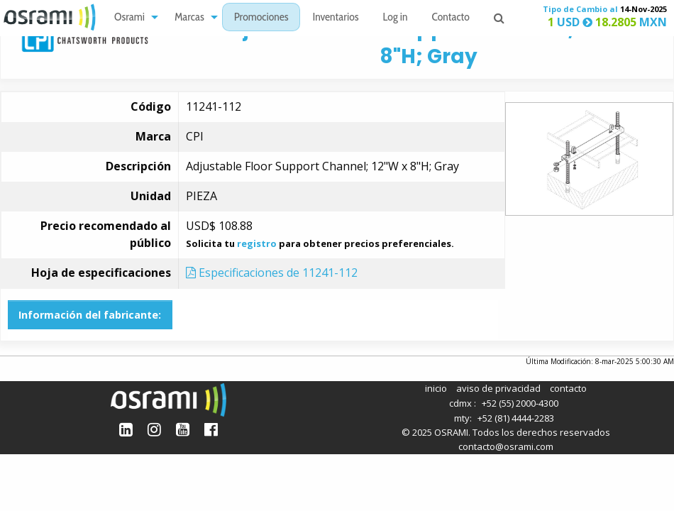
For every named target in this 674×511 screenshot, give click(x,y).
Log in (395, 18)
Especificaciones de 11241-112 (272, 272)
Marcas (189, 18)
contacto (568, 388)
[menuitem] (132, 17)
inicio (436, 388)
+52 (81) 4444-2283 (515, 418)
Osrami (129, 18)
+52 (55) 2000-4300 (520, 403)
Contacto (451, 18)
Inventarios (335, 18)
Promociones (261, 18)
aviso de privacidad (498, 388)
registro (257, 243)
